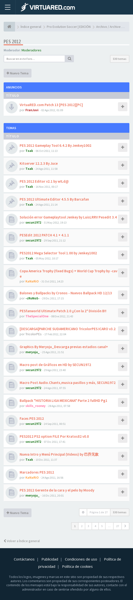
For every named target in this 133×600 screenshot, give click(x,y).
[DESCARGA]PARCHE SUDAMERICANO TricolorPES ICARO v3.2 (68, 329)
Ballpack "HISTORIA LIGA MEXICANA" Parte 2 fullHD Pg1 (63, 400)
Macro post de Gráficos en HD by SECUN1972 (55, 364)
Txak (29, 150)
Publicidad (49, 559)
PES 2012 (12, 41)
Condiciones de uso (81, 559)
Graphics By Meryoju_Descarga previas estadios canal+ (64, 346)
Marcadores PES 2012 (37, 472)
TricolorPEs (33, 334)
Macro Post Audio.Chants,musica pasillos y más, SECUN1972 (68, 382)
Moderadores (31, 50)
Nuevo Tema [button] (18, 73)
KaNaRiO (32, 281)
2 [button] (81, 526)
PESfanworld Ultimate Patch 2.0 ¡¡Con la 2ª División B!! (63, 311)
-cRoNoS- (32, 298)
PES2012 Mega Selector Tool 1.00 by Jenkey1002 (58, 253)
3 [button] (88, 526)
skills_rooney (35, 406)
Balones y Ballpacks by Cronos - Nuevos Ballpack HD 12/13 (66, 293)
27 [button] (117, 526)
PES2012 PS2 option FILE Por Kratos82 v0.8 (54, 436)
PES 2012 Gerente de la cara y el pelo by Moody (57, 490)
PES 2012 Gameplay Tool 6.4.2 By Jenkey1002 (55, 145)
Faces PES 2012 (32, 418)
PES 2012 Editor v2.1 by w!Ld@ (44, 181)
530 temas (119, 59)
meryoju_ (32, 352)
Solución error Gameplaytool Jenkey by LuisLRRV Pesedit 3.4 (68, 217)
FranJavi (32, 110)
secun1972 (33, 222)
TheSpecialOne (36, 316)
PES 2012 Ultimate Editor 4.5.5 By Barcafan (54, 199)
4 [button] (95, 526)
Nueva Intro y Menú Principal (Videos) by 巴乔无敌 (59, 454)
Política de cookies (77, 566)
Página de (99, 512)
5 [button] (102, 526)
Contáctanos (24, 559)
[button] (125, 526)
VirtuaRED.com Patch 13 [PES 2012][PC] (51, 104)
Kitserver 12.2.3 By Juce (39, 163)
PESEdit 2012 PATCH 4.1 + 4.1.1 (44, 235)
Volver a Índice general (22, 541)
